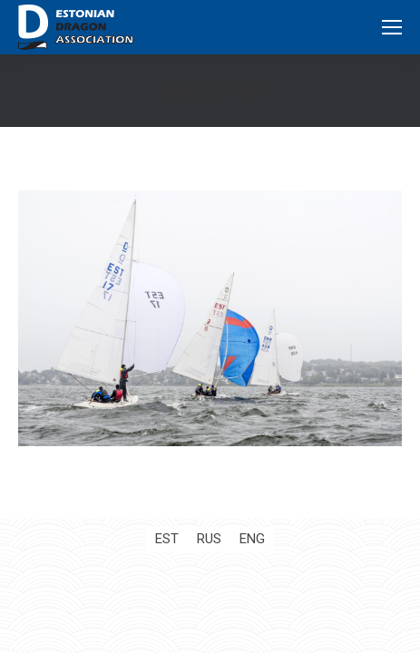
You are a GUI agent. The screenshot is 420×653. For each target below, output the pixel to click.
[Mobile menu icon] (392, 27)
